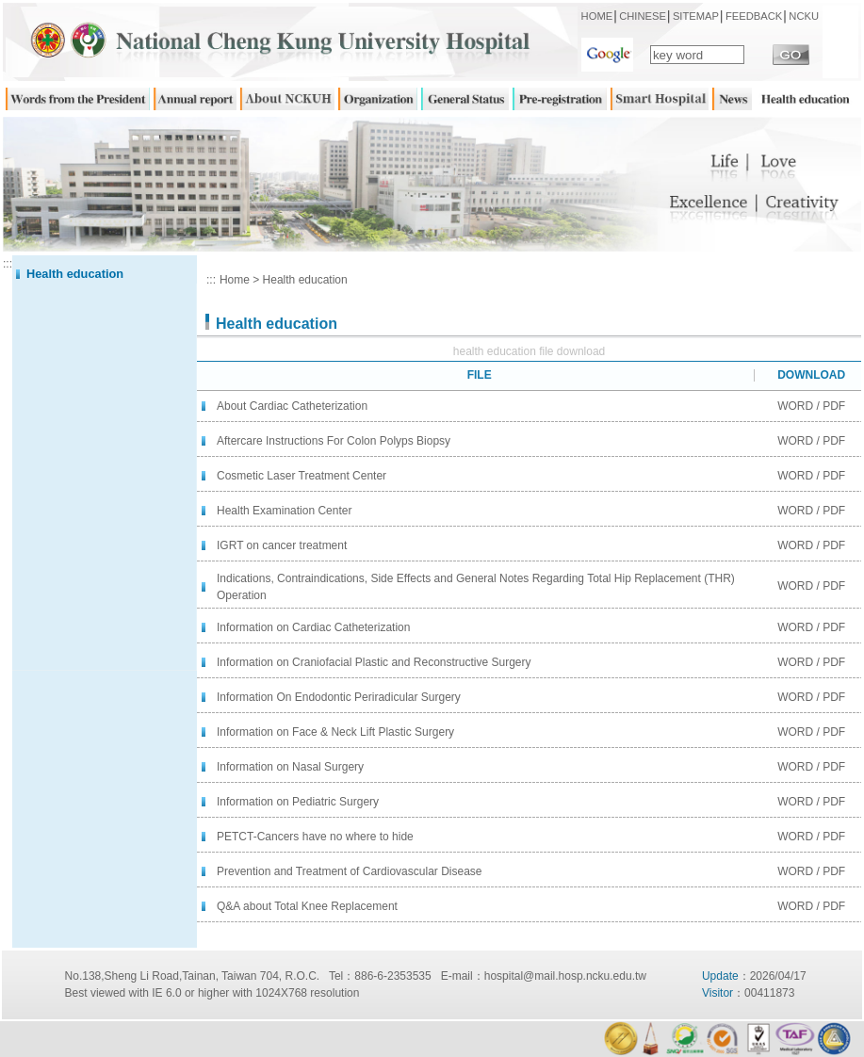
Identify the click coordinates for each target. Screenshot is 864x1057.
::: (7, 263)
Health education (305, 279)
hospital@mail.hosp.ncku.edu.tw (565, 976)
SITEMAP (696, 16)
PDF (834, 406)
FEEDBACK (753, 16)
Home (235, 279)
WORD (795, 406)
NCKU (804, 16)
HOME (597, 16)
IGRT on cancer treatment (282, 545)
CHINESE (642, 16)
